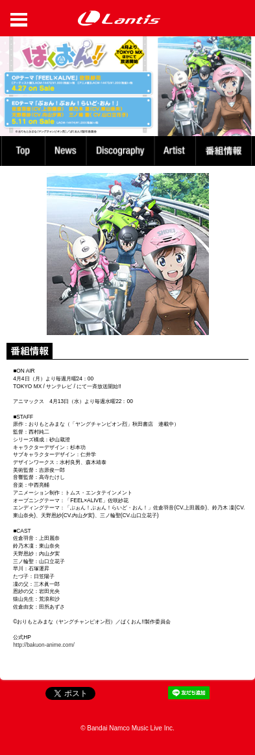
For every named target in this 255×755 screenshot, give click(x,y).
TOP (22, 150)
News (65, 150)
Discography (122, 150)
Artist (176, 150)
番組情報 (225, 150)
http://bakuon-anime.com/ (44, 645)
